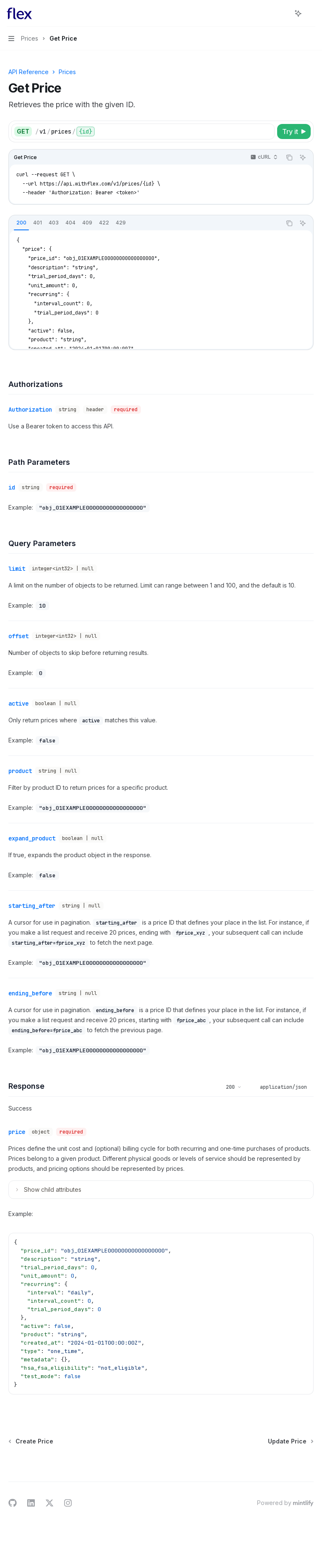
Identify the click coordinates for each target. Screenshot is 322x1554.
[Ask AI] (302, 157)
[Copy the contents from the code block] (289, 157)
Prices (67, 71)
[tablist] (145, 223)
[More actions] (311, 13)
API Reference (28, 71)
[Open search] (282, 13)
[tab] (21, 223)
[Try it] (294, 131)
